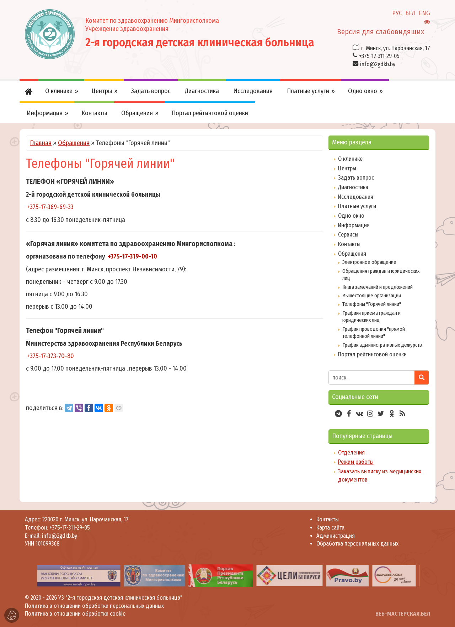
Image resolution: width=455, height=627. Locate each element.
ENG (424, 13)
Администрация (335, 535)
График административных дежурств (382, 345)
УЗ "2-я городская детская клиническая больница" (120, 597)
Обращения (74, 143)
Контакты (349, 244)
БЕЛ (410, 13)
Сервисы (348, 234)
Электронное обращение (369, 262)
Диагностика (353, 187)
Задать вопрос (356, 177)
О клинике (350, 158)
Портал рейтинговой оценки (372, 354)
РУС (397, 13)
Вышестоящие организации (371, 295)
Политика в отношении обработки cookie (75, 613)
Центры (347, 168)
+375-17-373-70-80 (50, 356)
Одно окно (351, 215)
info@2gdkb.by (377, 64)
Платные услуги (357, 206)
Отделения (351, 452)
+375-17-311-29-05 (379, 56)
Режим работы (356, 461)
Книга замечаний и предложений (377, 287)
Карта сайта (330, 527)
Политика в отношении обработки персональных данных (94, 605)
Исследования (355, 196)
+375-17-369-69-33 (50, 207)
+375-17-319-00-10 (132, 256)
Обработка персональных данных (357, 543)
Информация (354, 225)
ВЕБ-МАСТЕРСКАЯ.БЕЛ (402, 613)
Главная (41, 143)
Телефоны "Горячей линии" (371, 304)
